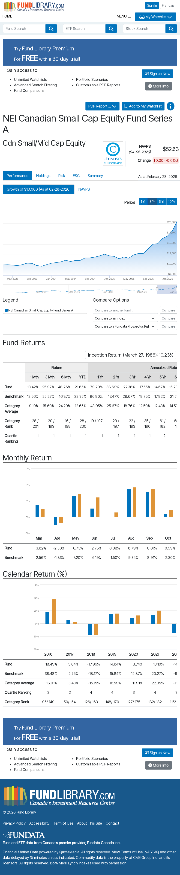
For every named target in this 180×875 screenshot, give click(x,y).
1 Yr (143, 201)
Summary (95, 175)
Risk (61, 175)
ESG (76, 175)
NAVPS (84, 189)
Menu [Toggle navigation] (124, 16)
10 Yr (171, 201)
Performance (17, 175)
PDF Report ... (102, 106)
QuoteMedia (69, 852)
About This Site (89, 823)
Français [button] (168, 5)
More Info (158, 86)
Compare (168, 310)
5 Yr (162, 201)
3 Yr (152, 201)
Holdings (43, 175)
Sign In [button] (152, 5)
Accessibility (39, 823)
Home (7, 16)
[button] (51, 28)
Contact (112, 823)
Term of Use (63, 823)
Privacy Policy (14, 823)
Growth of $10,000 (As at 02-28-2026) (39, 189)
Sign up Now (157, 73)
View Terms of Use (127, 852)
